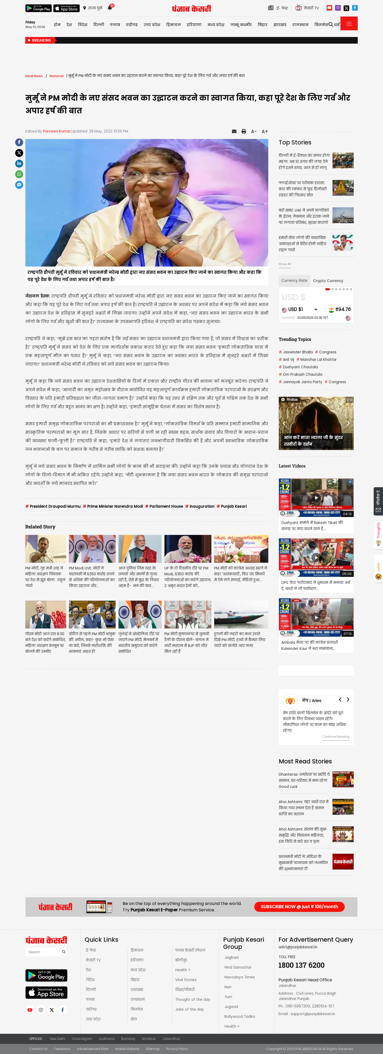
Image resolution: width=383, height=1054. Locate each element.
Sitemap (153, 1049)
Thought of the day (192, 999)
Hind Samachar (238, 967)
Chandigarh (82, 1038)
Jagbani (231, 957)
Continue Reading (335, 736)
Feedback (62, 1049)
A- (254, 131)
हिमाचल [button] (173, 24)
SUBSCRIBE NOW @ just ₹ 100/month (299, 907)
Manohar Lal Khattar (316, 359)
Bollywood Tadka (239, 1016)
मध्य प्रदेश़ (215, 24)
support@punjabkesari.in (313, 1013)
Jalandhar (171, 1038)
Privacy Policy (177, 1049)
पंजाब (90, 999)
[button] (284, 423)
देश (88, 970)
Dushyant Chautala (298, 367)
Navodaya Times (239, 977)
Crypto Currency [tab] (328, 280)
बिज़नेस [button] (321, 24)
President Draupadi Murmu (53, 506)
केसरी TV (93, 960)
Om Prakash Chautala (300, 374)
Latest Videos (292, 466)
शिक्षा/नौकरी (185, 989)
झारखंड (279, 24)
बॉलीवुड (181, 960)
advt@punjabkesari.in (297, 947)
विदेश (90, 979)
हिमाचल (137, 950)
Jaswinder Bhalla (296, 352)
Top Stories (295, 142)
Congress (325, 352)
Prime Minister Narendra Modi (113, 506)
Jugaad (231, 1006)
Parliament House (164, 506)
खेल (134, 1019)
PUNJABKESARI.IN (308, 1049)
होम (57, 24)
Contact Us (38, 1049)
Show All (285, 264)
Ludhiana (107, 1038)
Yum (228, 996)
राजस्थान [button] (300, 24)
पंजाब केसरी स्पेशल (190, 950)
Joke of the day (189, 1009)
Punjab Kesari (232, 506)
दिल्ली (98, 24)
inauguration (199, 506)
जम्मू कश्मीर (241, 24)
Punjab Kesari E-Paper (155, 910)
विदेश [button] (83, 24)
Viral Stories (186, 979)
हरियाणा (137, 960)
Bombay (128, 1038)
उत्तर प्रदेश (152, 24)
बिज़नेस (137, 1009)
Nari (227, 987)
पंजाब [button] (115, 24)
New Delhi (57, 1038)
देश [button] (69, 24)
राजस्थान (138, 999)
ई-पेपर (91, 950)
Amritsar (149, 1038)
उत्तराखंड (137, 989)
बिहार (263, 24)
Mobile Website (127, 1049)
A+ (265, 131)
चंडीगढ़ (91, 1009)
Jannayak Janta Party (300, 382)
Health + (182, 970)
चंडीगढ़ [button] (132, 24)
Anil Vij (286, 359)
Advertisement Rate (93, 1049)
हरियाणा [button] (194, 24)
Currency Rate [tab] (294, 280)
